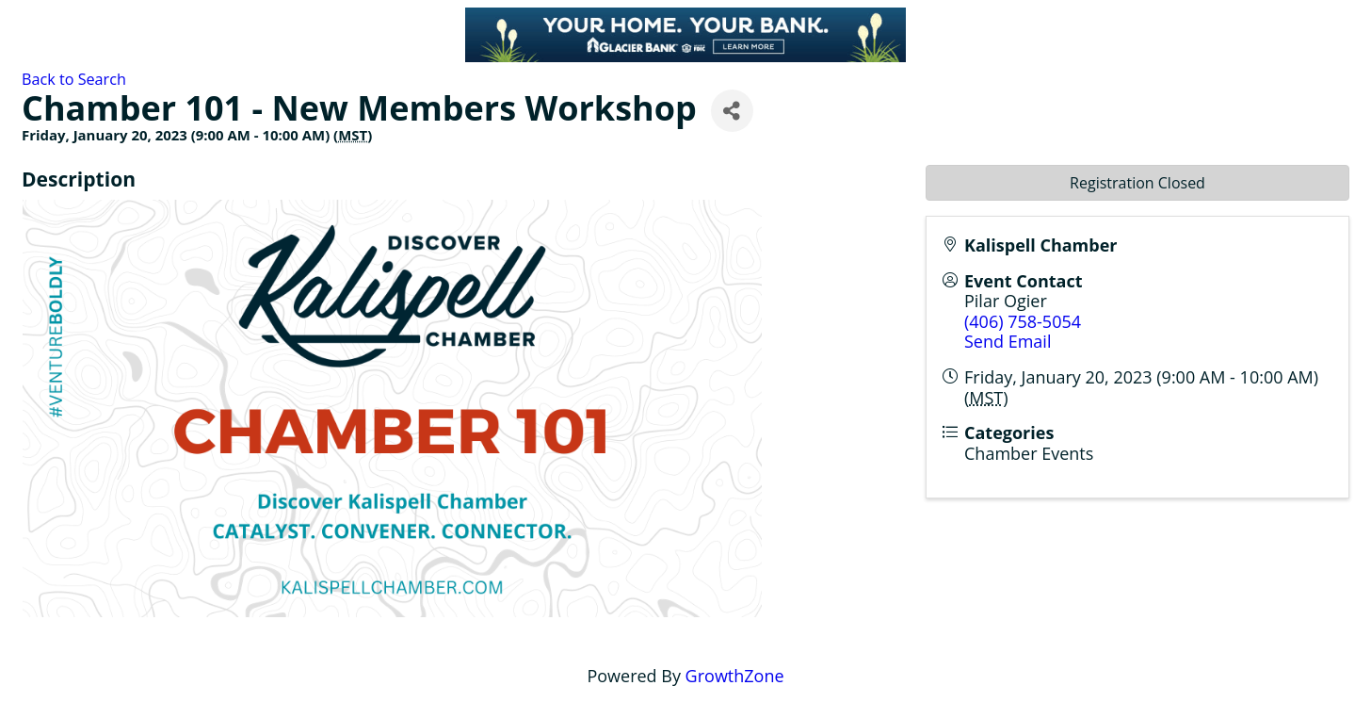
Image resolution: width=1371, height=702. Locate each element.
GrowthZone (735, 675)
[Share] (732, 111)
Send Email (1007, 341)
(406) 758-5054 (1022, 321)
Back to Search (74, 79)
